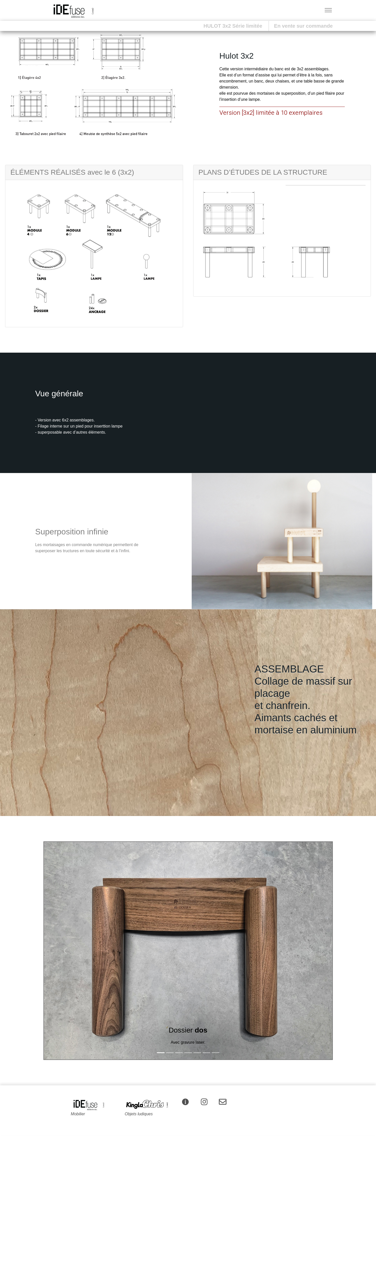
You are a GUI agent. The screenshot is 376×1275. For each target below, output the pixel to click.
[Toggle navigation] (328, 10)
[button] (14, 85)
